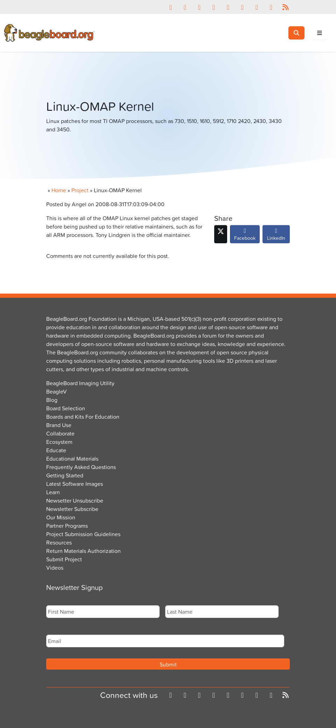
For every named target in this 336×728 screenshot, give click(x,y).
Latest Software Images (74, 484)
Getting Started (64, 475)
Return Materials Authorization (83, 551)
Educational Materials (72, 458)
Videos (54, 567)
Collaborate (60, 433)
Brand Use (58, 425)
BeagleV (56, 391)
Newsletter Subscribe (72, 509)
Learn (53, 492)
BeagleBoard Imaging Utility (80, 383)
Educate (56, 450)
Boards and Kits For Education (82, 416)
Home (58, 190)
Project (80, 190)
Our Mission (60, 517)
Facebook (244, 236)
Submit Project (64, 559)
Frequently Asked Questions (81, 467)
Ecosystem (59, 442)
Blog (51, 400)
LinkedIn (276, 236)
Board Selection (65, 408)
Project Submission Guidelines (83, 534)
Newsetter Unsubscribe (74, 500)
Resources (59, 542)
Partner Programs (67, 525)
